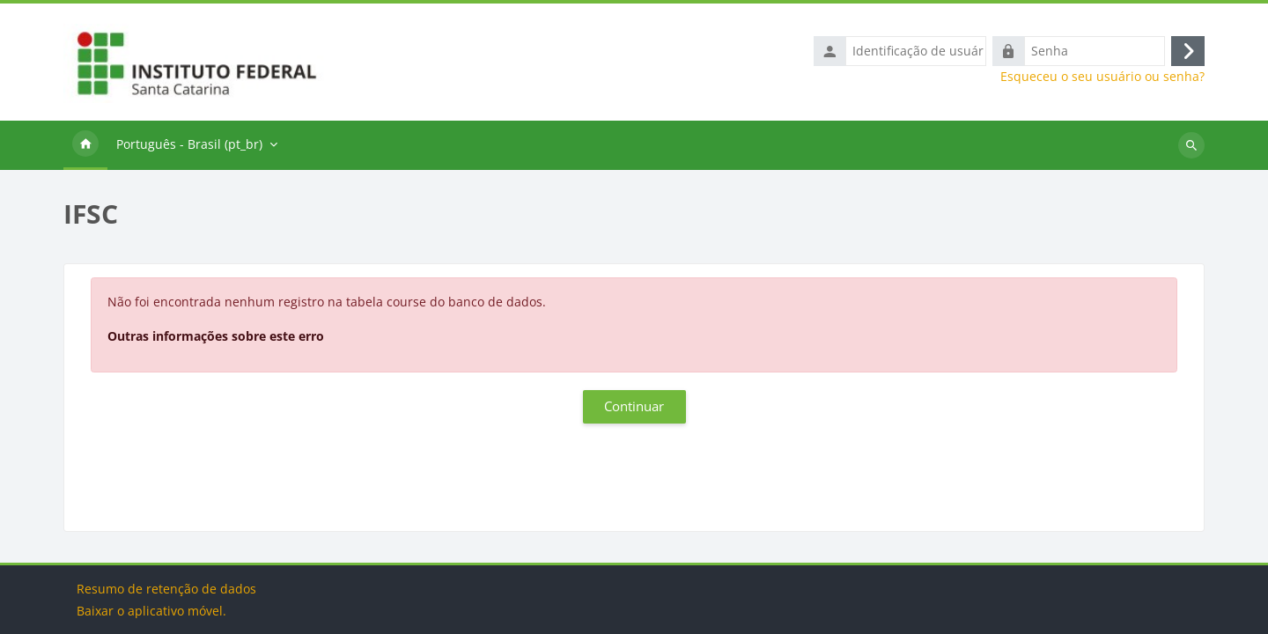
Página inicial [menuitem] (85, 146)
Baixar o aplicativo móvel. (151, 610)
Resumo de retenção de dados (166, 588)
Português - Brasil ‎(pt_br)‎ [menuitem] (189, 144)
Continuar (634, 408)
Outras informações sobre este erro (215, 336)
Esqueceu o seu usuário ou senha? (1102, 77)
